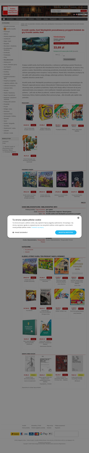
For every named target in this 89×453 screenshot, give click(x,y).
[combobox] (78, 218)
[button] (20, 232)
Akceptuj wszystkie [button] (66, 232)
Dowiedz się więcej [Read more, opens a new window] (37, 227)
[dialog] (44, 226)
